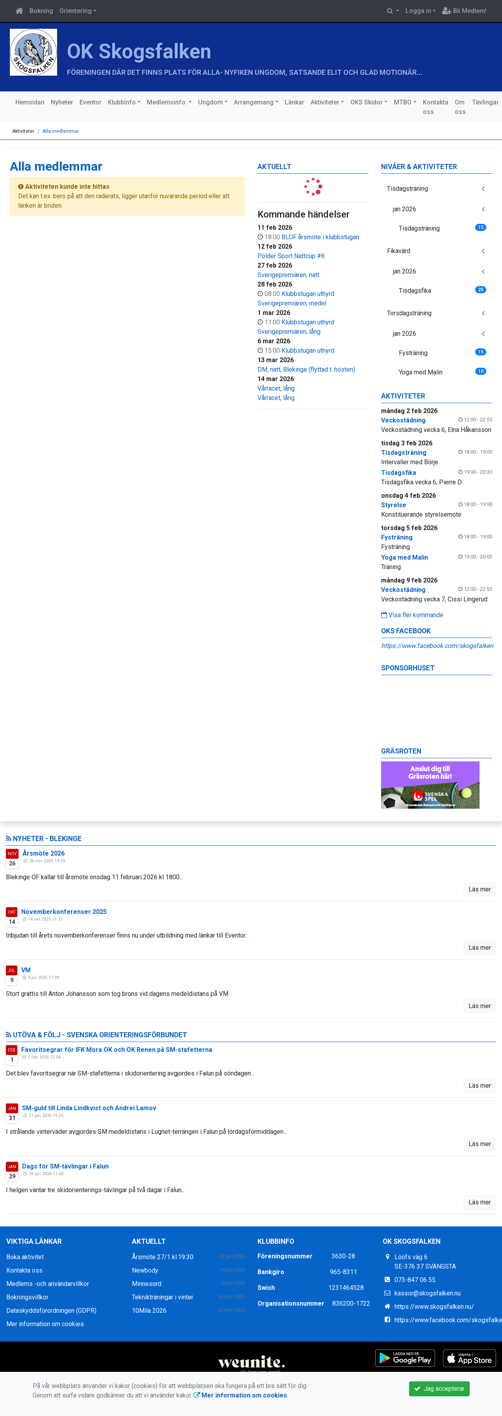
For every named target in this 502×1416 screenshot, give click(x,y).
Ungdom (210, 102)
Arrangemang (254, 102)
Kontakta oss (435, 107)
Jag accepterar (439, 1388)
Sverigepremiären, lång (288, 331)
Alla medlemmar (61, 131)
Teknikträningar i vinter (162, 1297)
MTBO (402, 102)
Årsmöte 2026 (43, 853)
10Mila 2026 (149, 1310)
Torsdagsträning (409, 313)
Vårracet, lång (276, 388)
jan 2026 (404, 209)
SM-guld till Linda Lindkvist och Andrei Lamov (89, 1108)
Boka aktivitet (25, 1257)
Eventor (91, 102)
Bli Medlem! (464, 11)
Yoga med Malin (442, 372)
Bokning (41, 11)
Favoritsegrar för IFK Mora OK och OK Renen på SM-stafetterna (116, 1049)
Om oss (460, 107)
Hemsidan (29, 102)
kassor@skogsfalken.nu (428, 1293)
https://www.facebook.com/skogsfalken (437, 645)
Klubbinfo (122, 102)
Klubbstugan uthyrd (308, 294)
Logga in (418, 11)
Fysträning (442, 352)
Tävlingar (485, 102)
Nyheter (62, 102)
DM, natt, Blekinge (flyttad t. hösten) (306, 369)
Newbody (145, 1270)
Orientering (75, 11)
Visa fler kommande (412, 615)
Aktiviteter (325, 102)
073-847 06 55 (415, 1280)
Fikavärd (398, 251)
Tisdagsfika (442, 290)
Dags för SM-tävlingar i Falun (65, 1166)
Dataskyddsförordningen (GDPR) (51, 1310)
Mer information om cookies (45, 1324)
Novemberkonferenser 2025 (64, 911)
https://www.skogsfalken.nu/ (434, 1306)
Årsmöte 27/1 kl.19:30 (162, 1257)
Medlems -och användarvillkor (47, 1284)
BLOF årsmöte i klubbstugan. (321, 237)
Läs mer (480, 889)
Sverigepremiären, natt (288, 275)
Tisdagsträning (407, 188)
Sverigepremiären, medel (291, 303)
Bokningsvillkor (27, 1297)
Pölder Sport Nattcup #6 (291, 256)
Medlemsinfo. (167, 102)
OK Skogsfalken (139, 51)
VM (26, 970)
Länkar (294, 102)
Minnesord (146, 1284)
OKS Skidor (366, 102)
